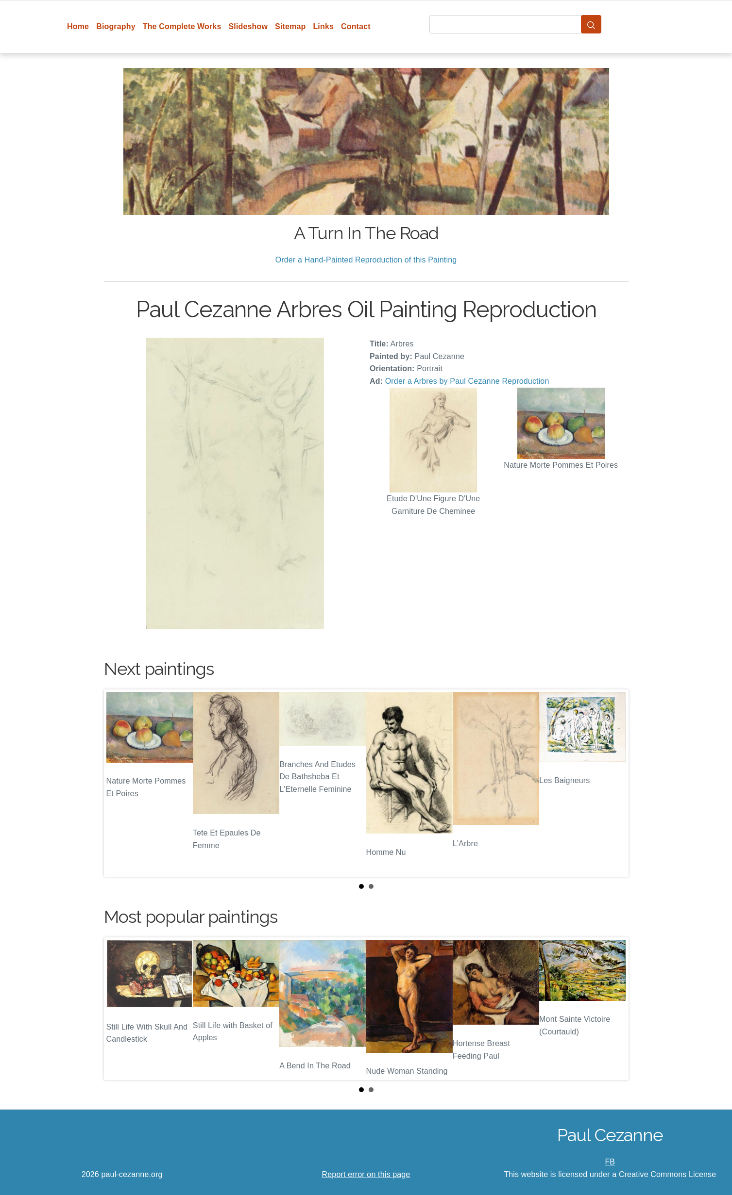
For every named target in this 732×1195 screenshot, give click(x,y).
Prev (119, 783)
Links (323, 26)
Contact (356, 26)
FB (610, 1162)
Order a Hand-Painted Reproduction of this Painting (366, 260)
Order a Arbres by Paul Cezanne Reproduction (467, 381)
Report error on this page (366, 1174)
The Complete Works (182, 26)
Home (78, 26)
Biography (116, 26)
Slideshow (248, 26)
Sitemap (290, 26)
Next (613, 783)
